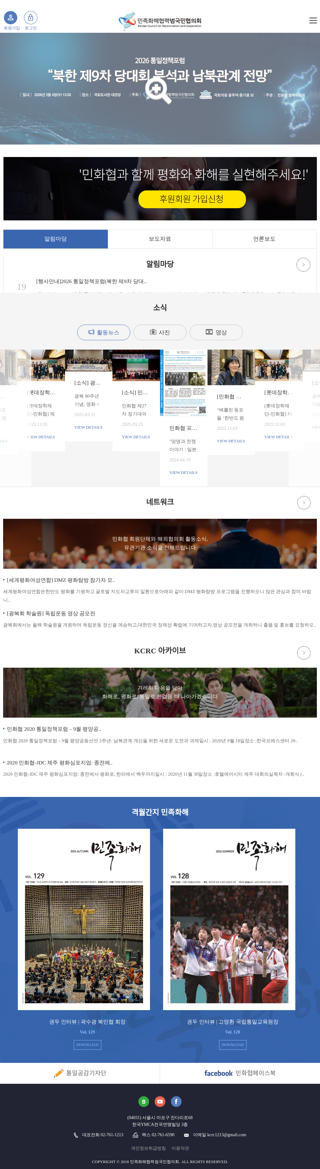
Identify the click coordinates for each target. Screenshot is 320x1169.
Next (261, 395)
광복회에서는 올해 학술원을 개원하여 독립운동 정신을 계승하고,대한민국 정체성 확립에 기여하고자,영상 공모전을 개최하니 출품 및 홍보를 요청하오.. (159, 624)
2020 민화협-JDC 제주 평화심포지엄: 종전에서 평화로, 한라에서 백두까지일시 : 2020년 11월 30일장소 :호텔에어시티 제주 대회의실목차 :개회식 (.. (153, 774)
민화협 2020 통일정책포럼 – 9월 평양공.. (54, 729)
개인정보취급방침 (148, 1148)
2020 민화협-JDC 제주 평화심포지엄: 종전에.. (59, 763)
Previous (58, 395)
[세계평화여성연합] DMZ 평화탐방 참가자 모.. (61, 580)
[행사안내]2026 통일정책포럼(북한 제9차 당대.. (91, 281)
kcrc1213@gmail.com (226, 1134)
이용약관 (180, 1148)
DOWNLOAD (87, 1045)
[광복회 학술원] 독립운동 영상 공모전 (51, 613)
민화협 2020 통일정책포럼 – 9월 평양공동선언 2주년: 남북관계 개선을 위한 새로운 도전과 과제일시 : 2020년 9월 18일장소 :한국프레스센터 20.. (150, 740)
